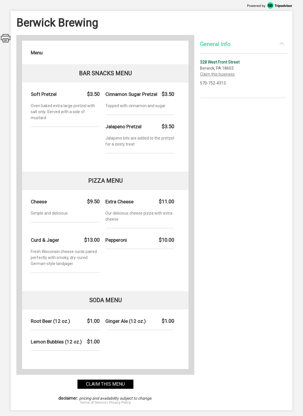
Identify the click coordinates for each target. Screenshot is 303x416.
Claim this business (217, 74)
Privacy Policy (120, 403)
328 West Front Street (220, 62)
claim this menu (105, 384)
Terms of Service (93, 403)
